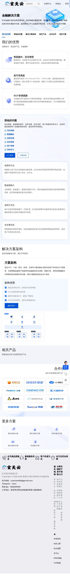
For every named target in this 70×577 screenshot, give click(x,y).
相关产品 (42, 34)
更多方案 (62, 34)
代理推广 (57, 494)
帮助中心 (59, 494)
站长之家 (57, 543)
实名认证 (54, 494)
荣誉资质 (61, 516)
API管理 (55, 504)
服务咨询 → (12, 306)
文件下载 (59, 505)
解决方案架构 (31, 34)
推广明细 (57, 505)
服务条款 (54, 525)
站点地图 (57, 548)
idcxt (14, 484)
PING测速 (58, 558)
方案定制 (23, 155)
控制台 (58, 3)
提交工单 (54, 513)
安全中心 (54, 483)
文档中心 (47, 3)
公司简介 (61, 483)
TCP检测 (57, 563)
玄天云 (56, 553)
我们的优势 (6, 34)
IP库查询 (57, 539)
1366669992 (15, 487)
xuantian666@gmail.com (22, 480)
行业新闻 (59, 483)
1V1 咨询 (10, 155)
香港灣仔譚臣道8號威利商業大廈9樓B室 (26, 490)
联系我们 (61, 494)
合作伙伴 (52, 34)
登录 (67, 3)
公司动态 (61, 505)
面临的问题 (18, 34)
